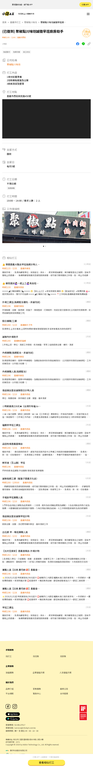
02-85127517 (20, 724)
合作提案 (64, 693)
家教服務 (37, 688)
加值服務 (10, 672)
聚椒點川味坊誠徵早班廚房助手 (53, 22)
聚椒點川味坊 (30, 22)
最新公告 (64, 688)
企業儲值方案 (39, 672)
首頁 (4, 22)
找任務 (36, 656)
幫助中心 (37, 693)
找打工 (9, 656)
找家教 (63, 656)
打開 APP (85, 4)
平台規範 (10, 693)
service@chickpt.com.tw (25, 727)
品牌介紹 (10, 688)
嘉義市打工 (15, 22)
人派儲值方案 (65, 672)
